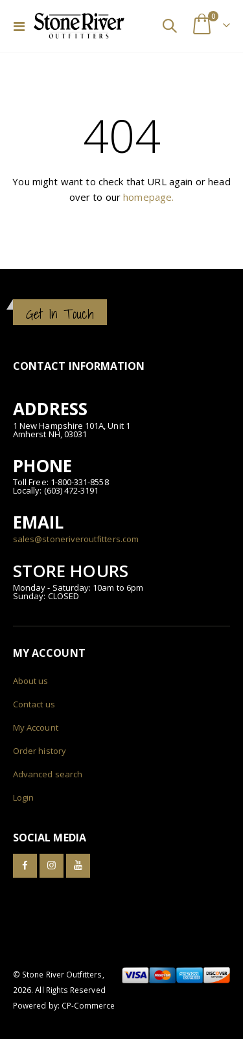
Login (23, 797)
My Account (35, 727)
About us (31, 681)
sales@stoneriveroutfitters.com (76, 539)
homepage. (148, 196)
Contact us (34, 704)
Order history (39, 751)
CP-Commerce (88, 1005)
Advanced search (47, 774)
